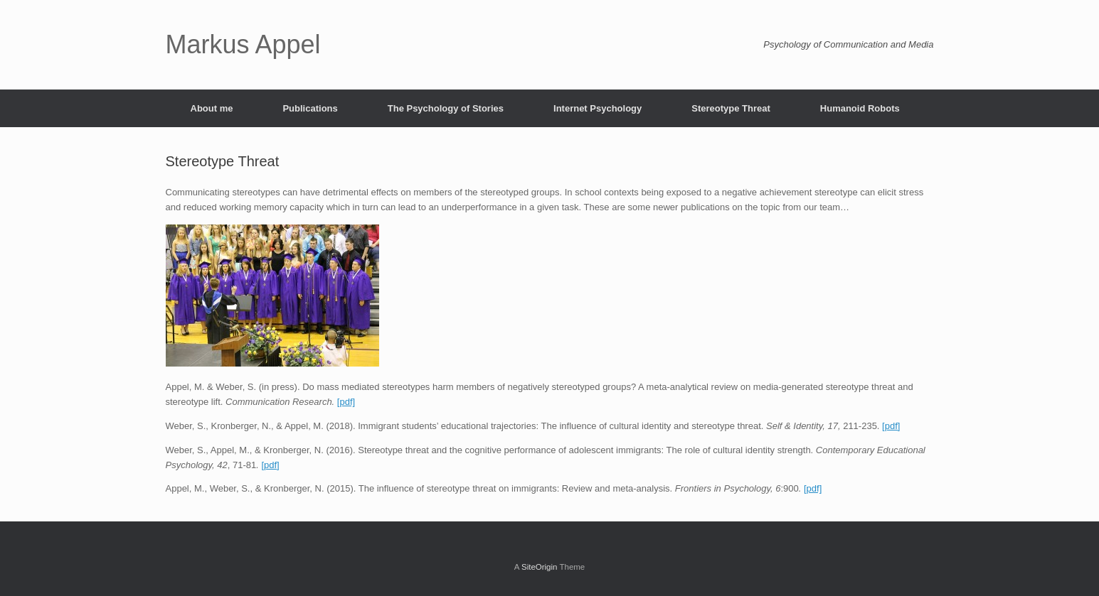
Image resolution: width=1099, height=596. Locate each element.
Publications (309, 108)
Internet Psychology (597, 108)
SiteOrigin (539, 567)
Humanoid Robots (860, 108)
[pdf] (346, 401)
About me (212, 108)
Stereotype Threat (730, 108)
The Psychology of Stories (446, 108)
